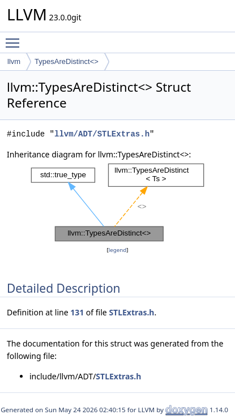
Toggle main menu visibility (15, 38)
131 (77, 312)
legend (118, 250)
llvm (13, 61)
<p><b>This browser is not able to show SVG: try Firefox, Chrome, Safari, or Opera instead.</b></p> (117, 202)
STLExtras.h (131, 312)
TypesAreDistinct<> (67, 61)
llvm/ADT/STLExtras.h (101, 134)
